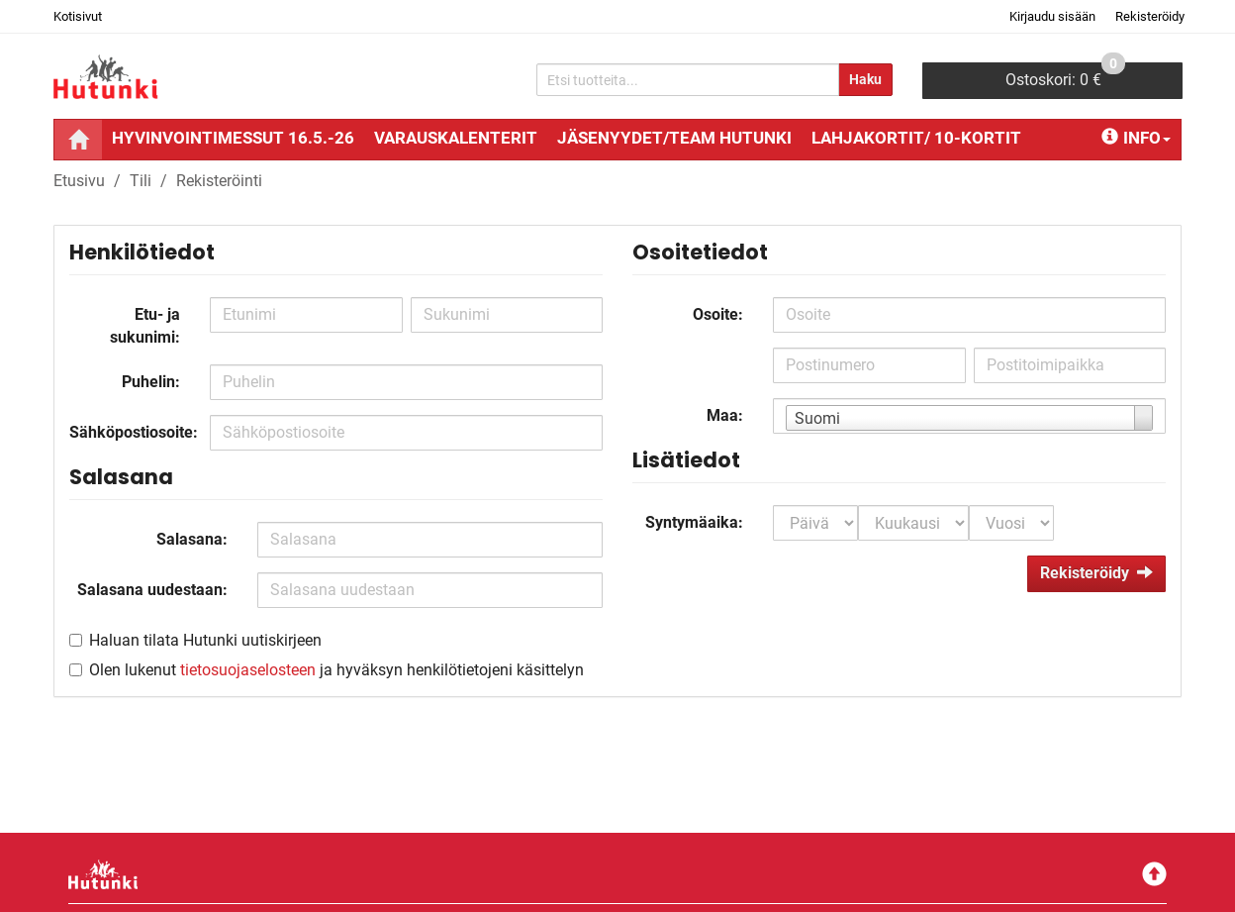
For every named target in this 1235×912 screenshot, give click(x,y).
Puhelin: (151, 381)
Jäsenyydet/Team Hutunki (674, 138)
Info (1136, 138)
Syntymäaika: (694, 522)
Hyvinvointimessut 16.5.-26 (233, 138)
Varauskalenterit (455, 138)
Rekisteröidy (1150, 16)
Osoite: (718, 314)
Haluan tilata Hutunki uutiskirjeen (205, 640)
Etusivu (79, 180)
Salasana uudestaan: (152, 589)
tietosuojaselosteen (248, 669)
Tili (140, 180)
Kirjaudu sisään (1052, 16)
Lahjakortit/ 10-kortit (916, 138)
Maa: (725, 415)
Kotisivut (77, 16)
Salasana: (192, 539)
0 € (1065, 75)
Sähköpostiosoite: (132, 432)
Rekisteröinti (219, 180)
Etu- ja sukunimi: (145, 326)
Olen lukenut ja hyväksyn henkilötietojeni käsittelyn (336, 669)
